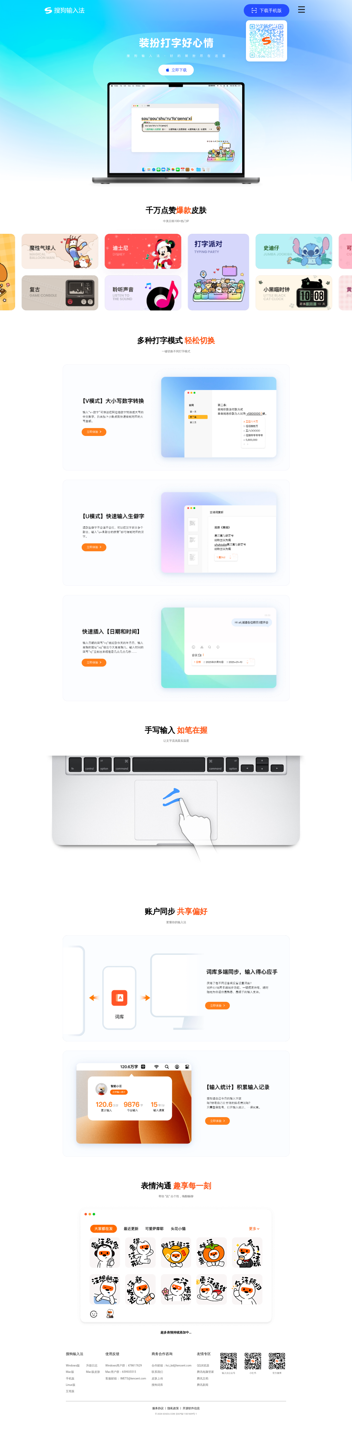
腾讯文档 (202, 1378)
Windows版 (73, 1365)
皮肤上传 (157, 1378)
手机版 (70, 1378)
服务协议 (158, 1408)
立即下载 (179, 70)
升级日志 (91, 1365)
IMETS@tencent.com (133, 1378)
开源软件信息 (191, 1408)
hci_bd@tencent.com (179, 1365)
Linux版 (70, 1384)
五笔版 (70, 1391)
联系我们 (157, 1371)
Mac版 (70, 1371)
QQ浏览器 (203, 1365)
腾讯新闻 (202, 1384)
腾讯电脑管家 (205, 1371)
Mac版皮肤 (93, 1371)
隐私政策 (173, 1408)
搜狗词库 (157, 1384)
